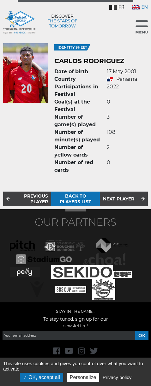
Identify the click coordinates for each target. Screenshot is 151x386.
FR (116, 7)
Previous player (36, 199)
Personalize (83, 377)
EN (140, 7)
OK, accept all (41, 377)
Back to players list (75, 199)
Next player (118, 199)
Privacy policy (117, 377)
